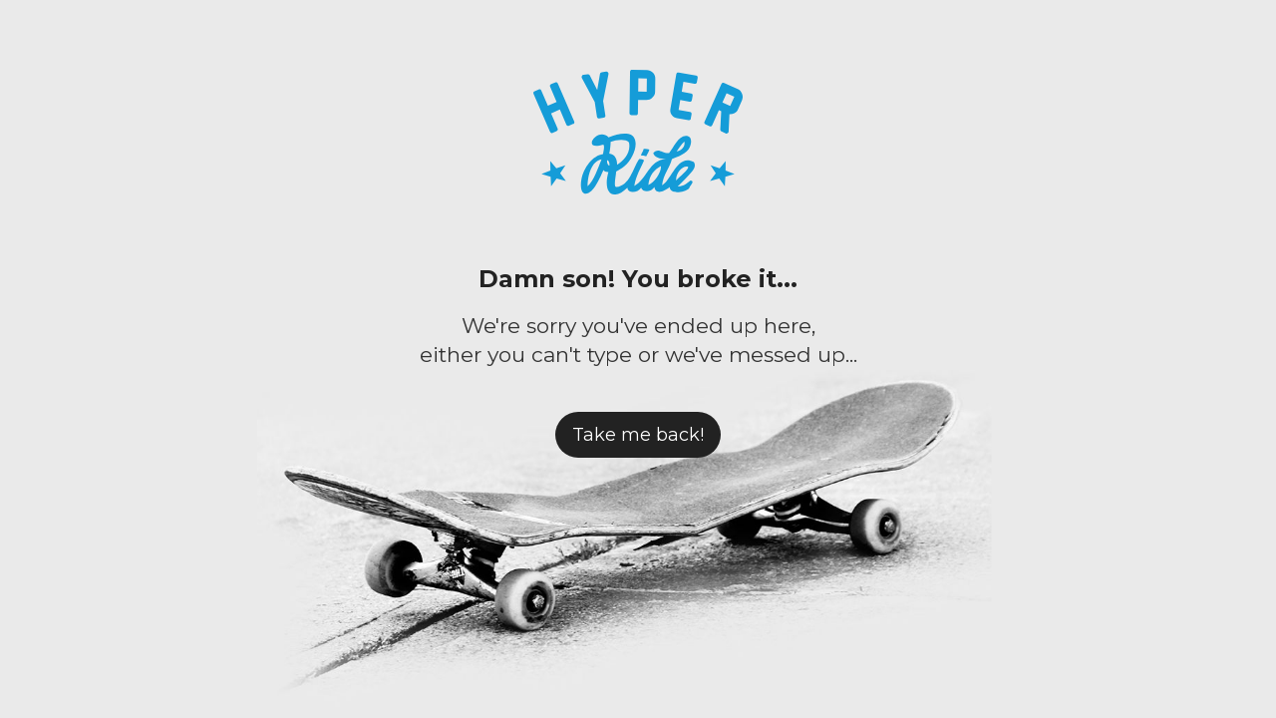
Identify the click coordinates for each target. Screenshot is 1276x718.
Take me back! (638, 435)
